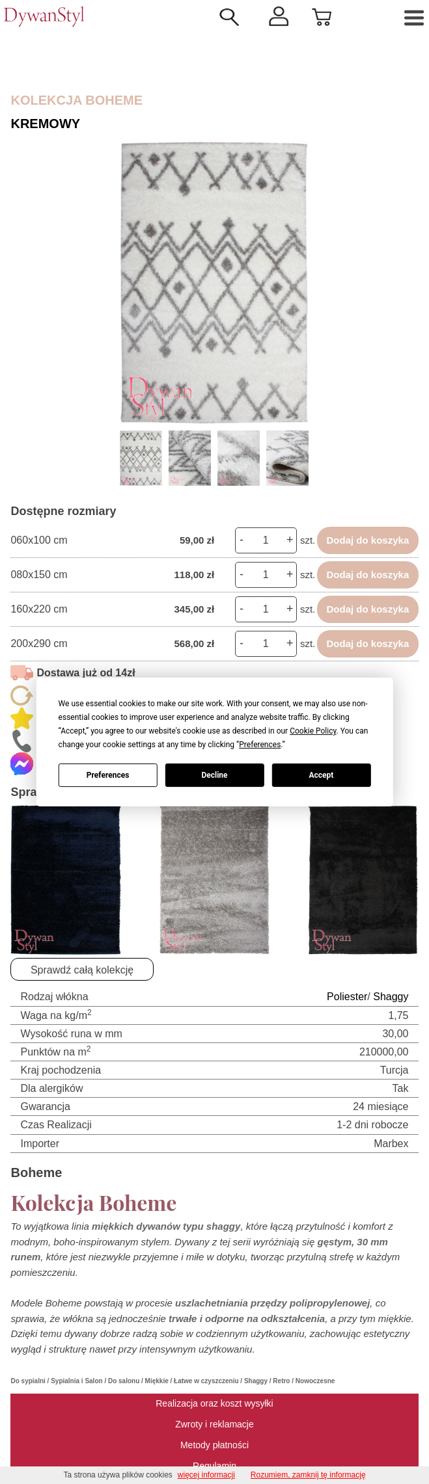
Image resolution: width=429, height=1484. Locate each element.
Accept (321, 775)
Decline (214, 775)
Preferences (108, 775)
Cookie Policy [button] (313, 730)
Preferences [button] (260, 744)
